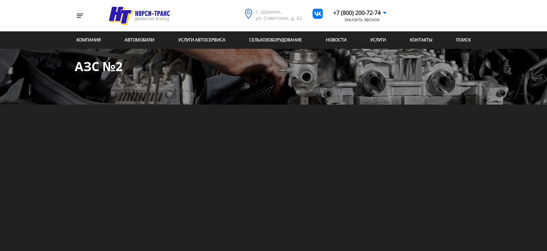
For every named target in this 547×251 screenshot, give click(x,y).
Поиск (463, 40)
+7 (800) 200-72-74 (357, 13)
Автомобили (139, 40)
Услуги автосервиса (201, 40)
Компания (88, 40)
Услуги (378, 40)
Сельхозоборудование (275, 40)
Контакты (421, 40)
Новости (336, 40)
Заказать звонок (362, 19)
